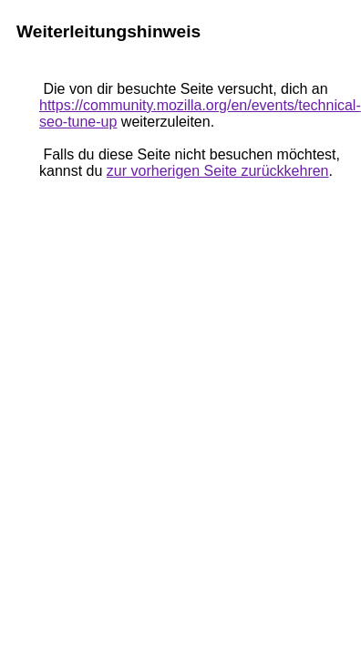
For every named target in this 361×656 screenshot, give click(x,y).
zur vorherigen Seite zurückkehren (218, 171)
